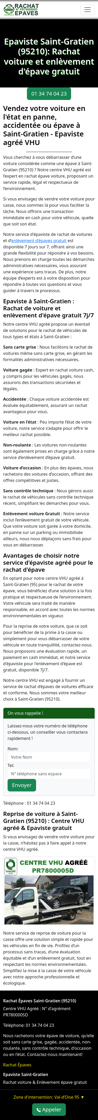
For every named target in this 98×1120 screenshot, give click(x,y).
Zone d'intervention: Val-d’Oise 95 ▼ (49, 1097)
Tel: (11, 765)
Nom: (13, 749)
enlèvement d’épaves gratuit (39, 240)
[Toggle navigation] (87, 9)
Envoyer (22, 785)
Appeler (49, 1109)
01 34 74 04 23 (49, 93)
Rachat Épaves (17, 1065)
